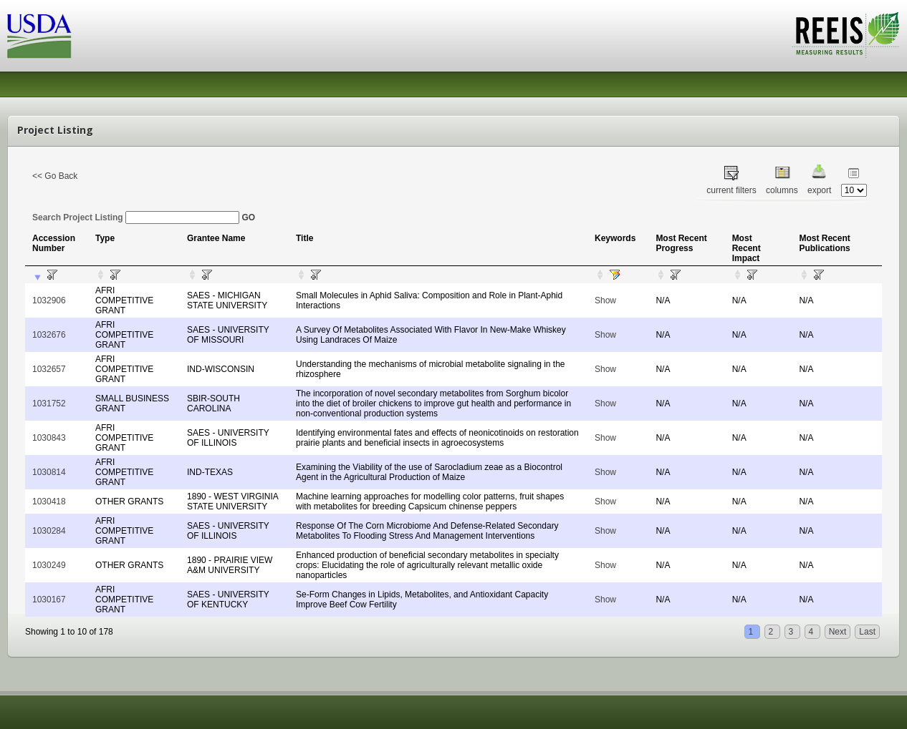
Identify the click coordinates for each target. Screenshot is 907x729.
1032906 (49, 300)
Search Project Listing (135, 217)
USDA (39, 36)
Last (867, 632)
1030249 (49, 565)
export (819, 190)
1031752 (49, 403)
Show (605, 300)
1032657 (49, 369)
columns (782, 190)
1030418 (49, 501)
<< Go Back (54, 176)
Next (838, 632)
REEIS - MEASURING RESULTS (846, 35)
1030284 (49, 531)
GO (248, 217)
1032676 (49, 335)
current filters (731, 190)
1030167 (49, 600)
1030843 (49, 438)
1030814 (49, 472)
